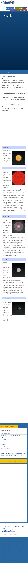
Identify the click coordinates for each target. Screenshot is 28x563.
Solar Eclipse (4, 439)
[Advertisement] (13, 31)
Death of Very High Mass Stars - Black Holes (11, 455)
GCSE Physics (10, 8)
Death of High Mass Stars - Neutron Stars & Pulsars (13, 453)
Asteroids (3, 446)
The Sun (3, 437)
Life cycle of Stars (5, 448)
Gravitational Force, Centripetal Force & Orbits (12, 435)
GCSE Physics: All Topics (14, 461)
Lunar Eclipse (4, 442)
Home (1, 72)
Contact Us (10, 526)
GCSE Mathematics (21, 10)
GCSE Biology (18, 8)
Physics (8, 16)
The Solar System (5, 433)
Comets (3, 444)
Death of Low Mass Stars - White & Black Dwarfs (12, 450)
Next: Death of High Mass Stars (9, 426)
